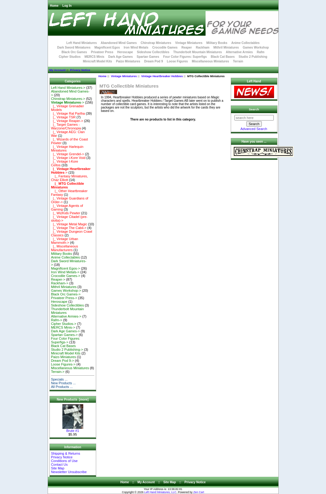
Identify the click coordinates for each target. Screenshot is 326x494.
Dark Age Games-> (65, 331)
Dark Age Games (120, 56)
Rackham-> (60, 283)
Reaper (187, 47)
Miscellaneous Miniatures (210, 61)
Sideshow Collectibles (153, 52)
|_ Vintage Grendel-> (67, 154)
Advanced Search (254, 129)
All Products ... (62, 387)
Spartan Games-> (64, 335)
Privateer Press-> (64, 298)
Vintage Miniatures (124, 76)
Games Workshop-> (66, 290)
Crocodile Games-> (65, 276)
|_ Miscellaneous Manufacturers (64, 248)
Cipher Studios (70, 56)
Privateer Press (102, 52)
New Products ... (63, 383)
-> (67, 102)
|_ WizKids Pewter (65, 213)
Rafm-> (56, 320)
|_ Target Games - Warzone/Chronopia (66, 126)
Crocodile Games (165, 47)
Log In (67, 5)
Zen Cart (198, 492)
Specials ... (59, 379)
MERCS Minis (94, 56)
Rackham (202, 47)
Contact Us (59, 464)
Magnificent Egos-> (65, 268)
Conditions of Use (64, 461)
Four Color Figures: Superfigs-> (65, 340)
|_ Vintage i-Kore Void (68, 158)
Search (254, 109)
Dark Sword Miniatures (73, 47)
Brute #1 (72, 429)
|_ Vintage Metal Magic (69, 224)
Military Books (216, 43)
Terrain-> (58, 371)
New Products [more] (72, 399)
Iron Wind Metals (136, 47)
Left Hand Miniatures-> (68, 87)
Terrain (238, 61)
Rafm (261, 52)
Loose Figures (177, 61)
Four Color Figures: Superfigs (185, 56)
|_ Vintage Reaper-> (67, 121)
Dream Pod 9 (153, 61)
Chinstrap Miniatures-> (68, 99)
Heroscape (125, 52)
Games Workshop (256, 47)
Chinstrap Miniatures (156, 43)
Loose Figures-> (63, 364)
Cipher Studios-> (63, 324)
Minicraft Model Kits (97, 61)
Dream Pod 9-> (62, 360)
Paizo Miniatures (128, 61)
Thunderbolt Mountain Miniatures (197, 52)
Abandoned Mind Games (119, 43)
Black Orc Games (74, 52)
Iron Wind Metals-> (65, 272)
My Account (57, 70)
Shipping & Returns (65, 453)
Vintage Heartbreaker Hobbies (162, 76)
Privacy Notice (80, 70)
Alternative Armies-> (66, 316)
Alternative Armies (239, 52)
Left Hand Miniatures (81, 43)
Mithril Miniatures (226, 47)
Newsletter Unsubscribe (69, 472)
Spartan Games (148, 56)
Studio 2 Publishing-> (67, 349)
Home (54, 5)
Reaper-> (58, 279)
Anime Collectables (245, 43)
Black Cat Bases (223, 56)
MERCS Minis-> (63, 327)
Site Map (57, 468)
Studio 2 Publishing (253, 56)
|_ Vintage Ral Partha (68, 113)
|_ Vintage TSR (63, 117)
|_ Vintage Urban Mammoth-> (64, 240)
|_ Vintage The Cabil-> (68, 228)
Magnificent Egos (107, 47)
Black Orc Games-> (66, 294)
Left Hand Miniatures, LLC (160, 492)
